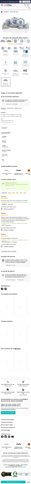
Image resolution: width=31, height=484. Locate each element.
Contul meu (22, 5)
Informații (3, 108)
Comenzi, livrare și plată (7, 419)
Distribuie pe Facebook (2, 289)
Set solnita (15, 62)
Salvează (28, 482)
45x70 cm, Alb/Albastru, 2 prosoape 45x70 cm (25, 53)
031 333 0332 (27, 1)
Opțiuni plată (10, 108)
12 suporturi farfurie (5, 52)
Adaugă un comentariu (9, 208)
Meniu (2, 5)
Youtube (12, 436)
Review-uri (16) (18, 108)
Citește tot (4, 127)
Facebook (2, 436)
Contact (20, 2)
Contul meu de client (6, 422)
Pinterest (9, 436)
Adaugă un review (11, 188)
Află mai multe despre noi (8, 427)
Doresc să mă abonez (8, 412)
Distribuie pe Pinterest (5, 289)
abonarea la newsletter (16, 1)
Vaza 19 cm (5, 62)
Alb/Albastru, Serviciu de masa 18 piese (15, 72)
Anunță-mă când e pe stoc (13, 482)
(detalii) (23, 262)
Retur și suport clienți (7, 425)
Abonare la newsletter (12, 104)
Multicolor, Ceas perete (5, 72)
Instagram (5, 436)
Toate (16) (4, 192)
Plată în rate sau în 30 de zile (23, 393)
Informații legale (5, 430)
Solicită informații (11, 279)
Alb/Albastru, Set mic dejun (25, 72)
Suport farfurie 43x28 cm (25, 63)
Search (29, 8)
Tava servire (15, 52)
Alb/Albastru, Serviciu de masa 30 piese (5, 82)
